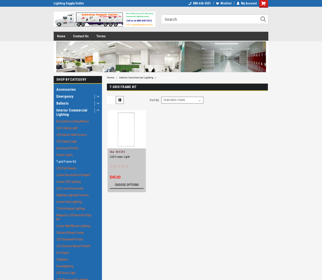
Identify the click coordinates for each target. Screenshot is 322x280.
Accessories (66, 89)
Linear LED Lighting (68, 182)
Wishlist (223, 3)
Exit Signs (62, 253)
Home (61, 36)
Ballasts (62, 103)
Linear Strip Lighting (69, 202)
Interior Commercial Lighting (71, 112)
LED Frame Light (120, 156)
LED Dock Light (66, 273)
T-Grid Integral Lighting (70, 208)
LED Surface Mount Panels (73, 246)
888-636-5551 (200, 3)
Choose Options (127, 185)
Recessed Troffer (67, 148)
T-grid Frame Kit (66, 162)
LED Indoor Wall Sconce (71, 135)
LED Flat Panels (66, 168)
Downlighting (64, 266)
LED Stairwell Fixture (69, 239)
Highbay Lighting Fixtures (72, 195)
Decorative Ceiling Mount (72, 121)
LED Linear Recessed (69, 188)
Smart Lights (64, 155)
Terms (101, 36)
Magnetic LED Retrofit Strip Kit (73, 217)
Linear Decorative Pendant (73, 175)
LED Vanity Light (66, 141)
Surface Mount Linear (70, 233)
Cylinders (62, 259)
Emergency (64, 96)
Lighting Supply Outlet (69, 3)
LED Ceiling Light (67, 128)
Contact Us (81, 36)
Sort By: (154, 100)
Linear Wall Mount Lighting (73, 226)
